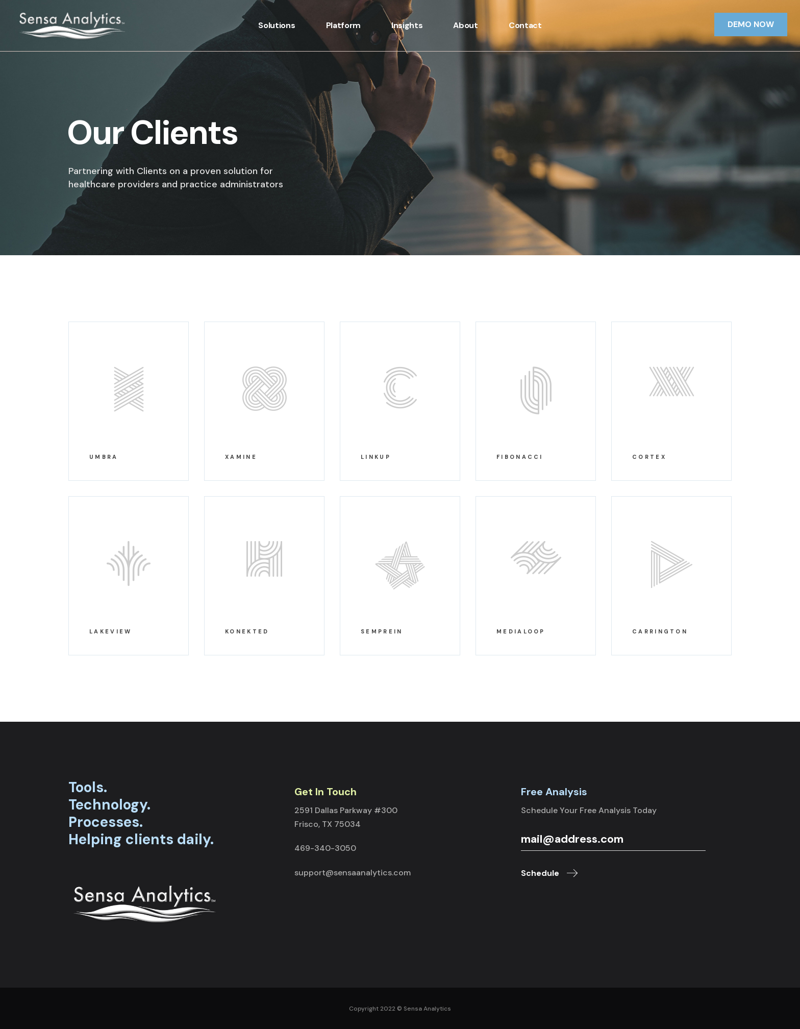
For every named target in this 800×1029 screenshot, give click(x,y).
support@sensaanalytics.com (352, 872)
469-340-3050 (325, 848)
